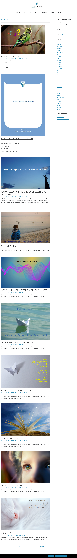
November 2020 (60, 93)
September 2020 (60, 97)
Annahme (6, 533)
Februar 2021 (59, 87)
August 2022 (59, 54)
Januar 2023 (59, 44)
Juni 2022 (59, 58)
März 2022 (59, 64)
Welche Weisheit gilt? (12, 438)
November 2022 (60, 48)
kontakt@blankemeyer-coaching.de (66, 34)
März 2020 (59, 109)
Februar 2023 (60, 42)
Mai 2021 (59, 81)
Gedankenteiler (53, 12)
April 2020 (59, 107)
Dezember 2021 (60, 70)
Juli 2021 (59, 76)
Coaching (18, 12)
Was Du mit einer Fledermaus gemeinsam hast (24, 290)
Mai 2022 (59, 60)
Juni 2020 (59, 103)
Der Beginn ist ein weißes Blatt (17, 390)
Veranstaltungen (44, 12)
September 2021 (60, 74)
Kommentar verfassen (5, 58)
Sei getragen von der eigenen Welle (19, 342)
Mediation (24, 12)
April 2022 (59, 62)
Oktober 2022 (60, 50)
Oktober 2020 (60, 95)
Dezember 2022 (60, 46)
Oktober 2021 (60, 72)
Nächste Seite (41, 546)
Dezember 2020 (60, 91)
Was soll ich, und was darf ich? (17, 139)
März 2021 (59, 85)
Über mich (30, 12)
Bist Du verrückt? (10, 56)
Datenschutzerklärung (61, 556)
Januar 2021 (59, 89)
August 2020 (59, 99)
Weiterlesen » (4, 207)
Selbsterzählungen (11, 485)
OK (51, 556)
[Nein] (75, 556)
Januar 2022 (59, 68)
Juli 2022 (59, 56)
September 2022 (60, 52)
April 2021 (59, 83)
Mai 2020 (59, 105)
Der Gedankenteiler (15, 58)
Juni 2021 (59, 78)
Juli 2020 (59, 101)
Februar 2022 (60, 66)
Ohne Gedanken (9, 246)
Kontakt (59, 12)
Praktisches (36, 12)
